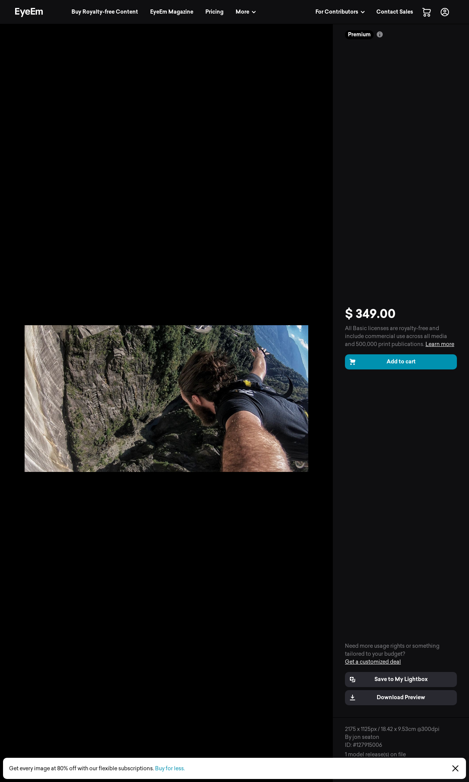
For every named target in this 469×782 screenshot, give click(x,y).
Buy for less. (170, 768)
